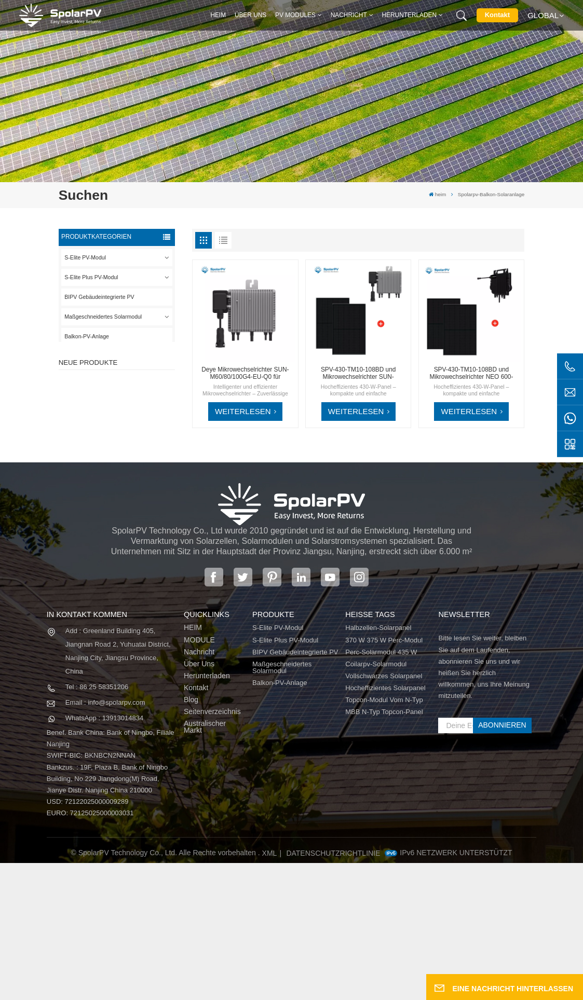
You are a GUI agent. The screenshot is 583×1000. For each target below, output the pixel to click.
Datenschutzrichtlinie (333, 990)
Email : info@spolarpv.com (105, 840)
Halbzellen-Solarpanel (378, 765)
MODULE (199, 777)
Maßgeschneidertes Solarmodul (103, 316)
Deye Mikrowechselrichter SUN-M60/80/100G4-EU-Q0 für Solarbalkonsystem (245, 373)
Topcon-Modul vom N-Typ (384, 836)
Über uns (250, 15)
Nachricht (349, 15)
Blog (191, 836)
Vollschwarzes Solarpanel (383, 813)
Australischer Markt (205, 864)
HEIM (193, 765)
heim (218, 15)
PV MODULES (295, 15)
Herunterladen (409, 15)
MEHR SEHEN (128, 411)
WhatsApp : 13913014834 (104, 855)
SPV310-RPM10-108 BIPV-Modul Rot (134, 443)
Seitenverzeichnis (212, 848)
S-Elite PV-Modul (85, 257)
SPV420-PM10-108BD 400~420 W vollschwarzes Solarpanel (133, 395)
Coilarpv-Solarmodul (375, 801)
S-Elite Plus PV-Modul (91, 277)
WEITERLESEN (243, 411)
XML (269, 990)
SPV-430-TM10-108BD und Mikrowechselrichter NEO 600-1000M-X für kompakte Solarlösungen (471, 373)
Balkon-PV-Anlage (86, 336)
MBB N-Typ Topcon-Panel (384, 848)
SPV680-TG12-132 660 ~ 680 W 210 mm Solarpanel (133, 491)
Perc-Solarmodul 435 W (381, 789)
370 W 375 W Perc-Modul (384, 777)
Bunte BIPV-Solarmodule (131, 537)
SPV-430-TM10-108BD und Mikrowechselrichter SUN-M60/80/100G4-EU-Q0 (358, 373)
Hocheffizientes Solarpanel (385, 824)
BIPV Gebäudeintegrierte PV (99, 297)
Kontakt (497, 15)
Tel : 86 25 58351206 (96, 824)
